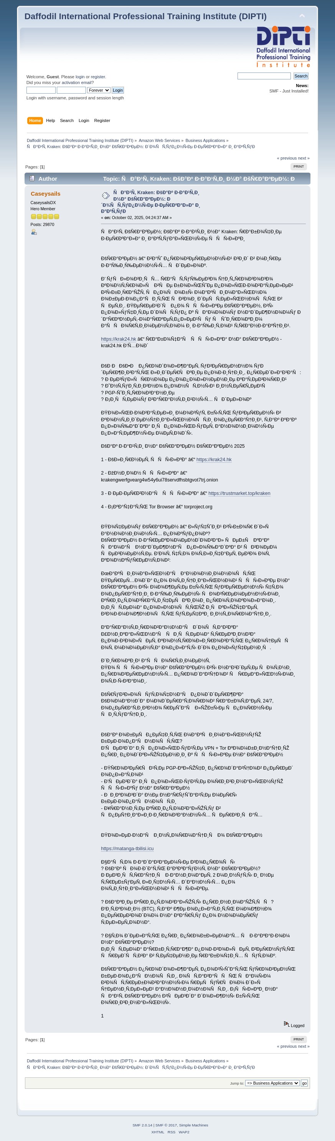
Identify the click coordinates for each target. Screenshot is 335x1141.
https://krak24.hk (118, 339)
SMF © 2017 (166, 1125)
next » (304, 158)
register (98, 76)
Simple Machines (193, 1125)
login (80, 76)
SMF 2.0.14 (142, 1125)
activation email (76, 82)
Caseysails (45, 193)
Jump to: (237, 1083)
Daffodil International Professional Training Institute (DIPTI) (146, 16)
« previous (287, 158)
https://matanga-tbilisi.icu (127, 848)
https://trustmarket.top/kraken (239, 493)
